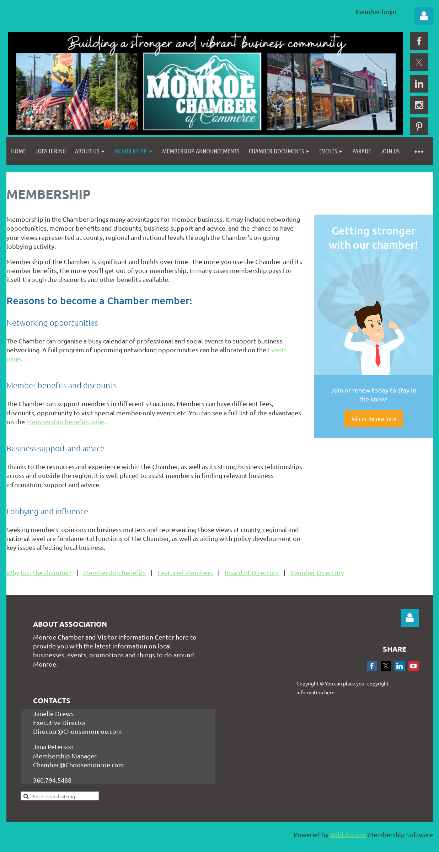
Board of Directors (252, 572)
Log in (424, 16)
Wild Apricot (348, 834)
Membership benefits (114, 572)
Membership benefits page (65, 421)
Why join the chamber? (38, 572)
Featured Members (185, 572)
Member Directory (317, 572)
